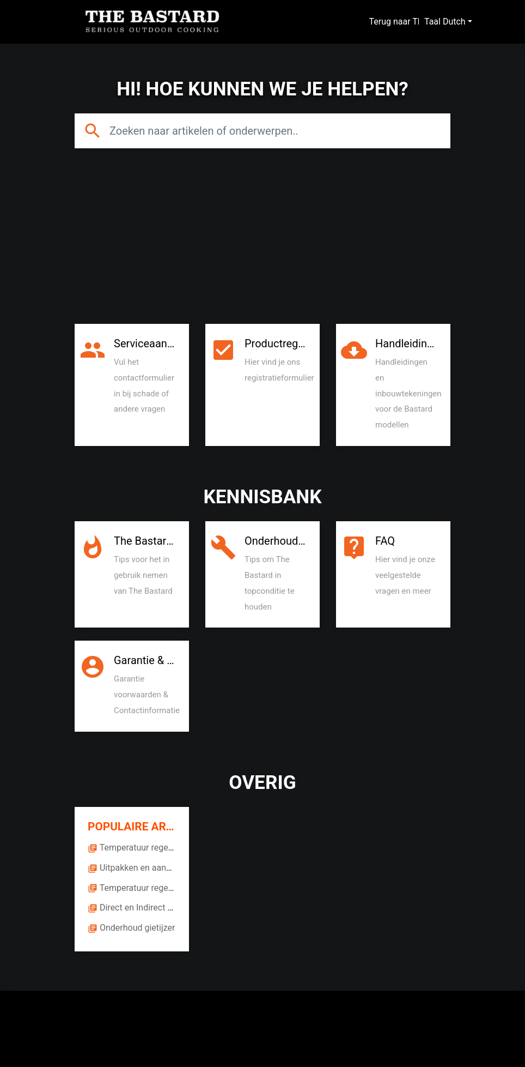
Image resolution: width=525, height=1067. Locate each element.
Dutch (454, 21)
